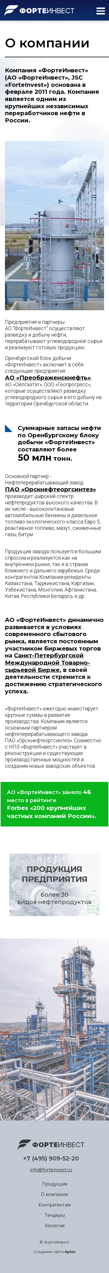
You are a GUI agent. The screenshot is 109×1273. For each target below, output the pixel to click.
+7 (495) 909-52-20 (51, 1158)
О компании (54, 1194)
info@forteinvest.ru (51, 1170)
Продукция (54, 1184)
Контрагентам (54, 1205)
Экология (54, 1225)
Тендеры (54, 1215)
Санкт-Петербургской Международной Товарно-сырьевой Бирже (47, 662)
